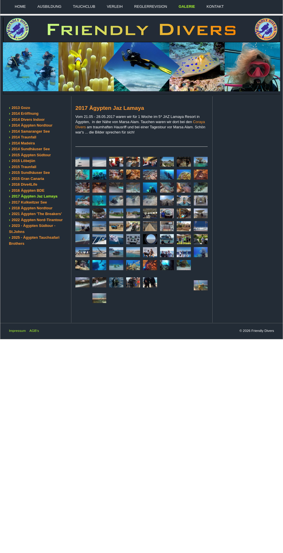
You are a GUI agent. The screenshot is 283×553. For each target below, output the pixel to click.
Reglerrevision (150, 6)
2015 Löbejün (23, 161)
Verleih (115, 6)
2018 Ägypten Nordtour (32, 208)
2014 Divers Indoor (28, 119)
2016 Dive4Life (24, 184)
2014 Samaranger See (31, 131)
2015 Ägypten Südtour (31, 155)
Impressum (17, 330)
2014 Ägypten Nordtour (32, 125)
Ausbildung (49, 6)
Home (20, 6)
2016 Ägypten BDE (28, 190)
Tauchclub (84, 6)
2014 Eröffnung (25, 113)
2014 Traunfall (24, 137)
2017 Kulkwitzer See (29, 202)
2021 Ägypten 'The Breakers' (37, 214)
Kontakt (215, 6)
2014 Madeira (23, 143)
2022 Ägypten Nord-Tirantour (37, 220)
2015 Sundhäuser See (31, 172)
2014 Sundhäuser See (31, 149)
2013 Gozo (21, 108)
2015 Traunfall (24, 167)
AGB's (34, 330)
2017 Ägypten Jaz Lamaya (34, 196)
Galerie (186, 6)
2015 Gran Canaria (28, 178)
